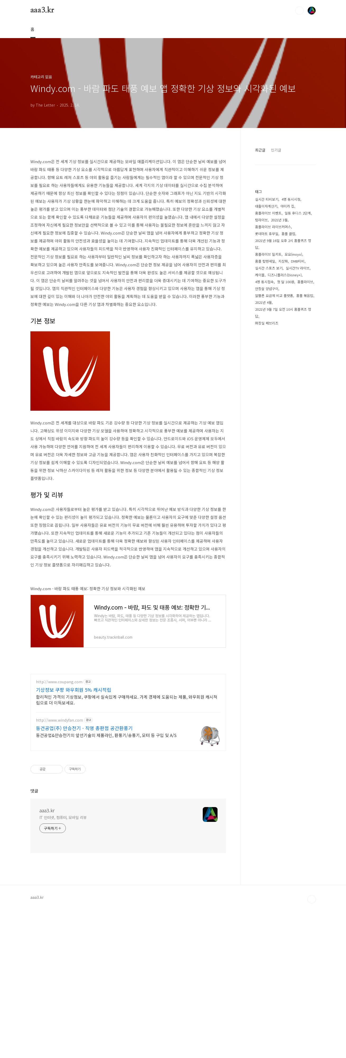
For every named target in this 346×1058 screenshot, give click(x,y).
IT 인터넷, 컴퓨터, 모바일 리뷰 (63, 965)
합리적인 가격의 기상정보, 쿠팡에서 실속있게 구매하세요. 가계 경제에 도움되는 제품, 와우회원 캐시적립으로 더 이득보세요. (126, 848)
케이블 (260, 274)
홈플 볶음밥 (304, 295)
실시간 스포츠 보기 (269, 268)
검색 (299, 11)
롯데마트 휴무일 (266, 233)
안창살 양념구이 (266, 288)
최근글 (260, 150)
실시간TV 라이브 (298, 268)
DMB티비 (298, 261)
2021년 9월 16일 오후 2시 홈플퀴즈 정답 (283, 244)
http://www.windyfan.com (59, 868)
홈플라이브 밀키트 (268, 254)
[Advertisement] (128, 189)
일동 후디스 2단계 (298, 213)
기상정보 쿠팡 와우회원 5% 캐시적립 (73, 838)
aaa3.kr (42, 10)
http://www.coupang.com (59, 830)
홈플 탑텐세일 (265, 261)
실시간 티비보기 (266, 199)
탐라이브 (261, 219)
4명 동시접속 (264, 281)
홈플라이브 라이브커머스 (273, 226)
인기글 (276, 150)
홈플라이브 (305, 281)
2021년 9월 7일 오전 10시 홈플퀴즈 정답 (283, 313)
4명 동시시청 (291, 199)
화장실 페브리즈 (266, 323)
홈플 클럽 (288, 233)
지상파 (283, 261)
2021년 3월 (279, 219)
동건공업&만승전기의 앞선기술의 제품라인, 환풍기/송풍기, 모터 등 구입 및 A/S (106, 883)
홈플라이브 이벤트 (268, 213)
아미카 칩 (287, 206)
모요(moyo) (293, 254)
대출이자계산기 (266, 206)
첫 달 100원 (285, 281)
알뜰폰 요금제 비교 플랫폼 (274, 295)
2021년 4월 (263, 302)
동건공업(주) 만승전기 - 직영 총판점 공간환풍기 (84, 876)
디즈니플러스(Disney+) (285, 274)
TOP (311, 1047)
